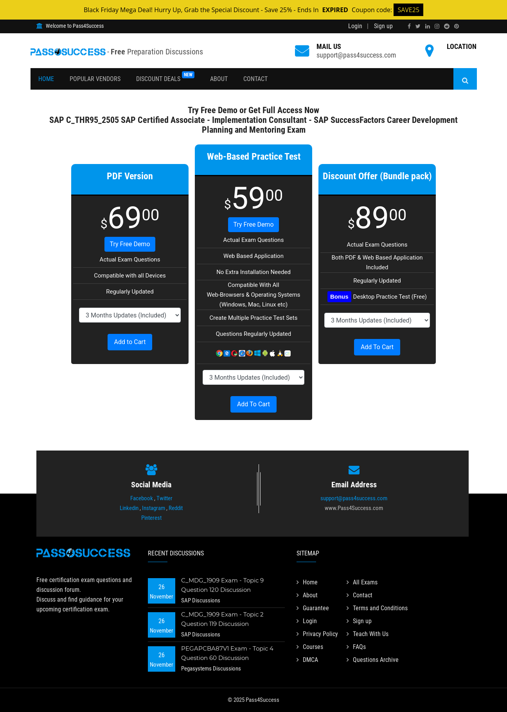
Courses (310, 647)
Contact (255, 79)
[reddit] (446, 26)
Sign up (383, 26)
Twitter (164, 498)
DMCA (307, 659)
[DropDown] (130, 315)
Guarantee (313, 608)
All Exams (362, 582)
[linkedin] (427, 26)
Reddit (176, 508)
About (219, 79)
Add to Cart (130, 342)
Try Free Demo (130, 244)
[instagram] (437, 26)
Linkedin (129, 508)
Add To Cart (253, 404)
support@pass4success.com (356, 55)
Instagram (153, 508)
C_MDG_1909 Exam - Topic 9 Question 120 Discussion (222, 585)
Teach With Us (367, 634)
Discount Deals (165, 77)
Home (46, 79)
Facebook (141, 498)
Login (355, 26)
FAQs (356, 647)
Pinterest (151, 517)
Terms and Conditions (377, 608)
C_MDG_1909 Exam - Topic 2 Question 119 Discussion (222, 619)
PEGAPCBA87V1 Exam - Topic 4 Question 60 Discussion (227, 653)
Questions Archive (373, 659)
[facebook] (409, 26)
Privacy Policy (317, 634)
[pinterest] (456, 26)
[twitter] (418, 26)
